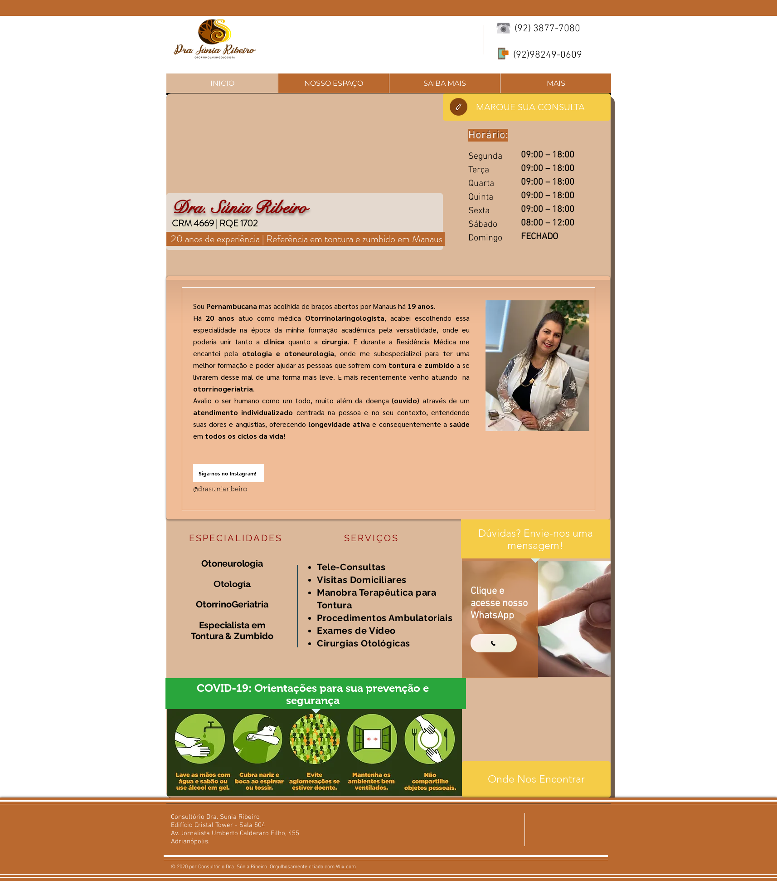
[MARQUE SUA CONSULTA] (527, 107)
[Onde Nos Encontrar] (536, 779)
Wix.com (346, 867)
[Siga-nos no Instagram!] (228, 473)
